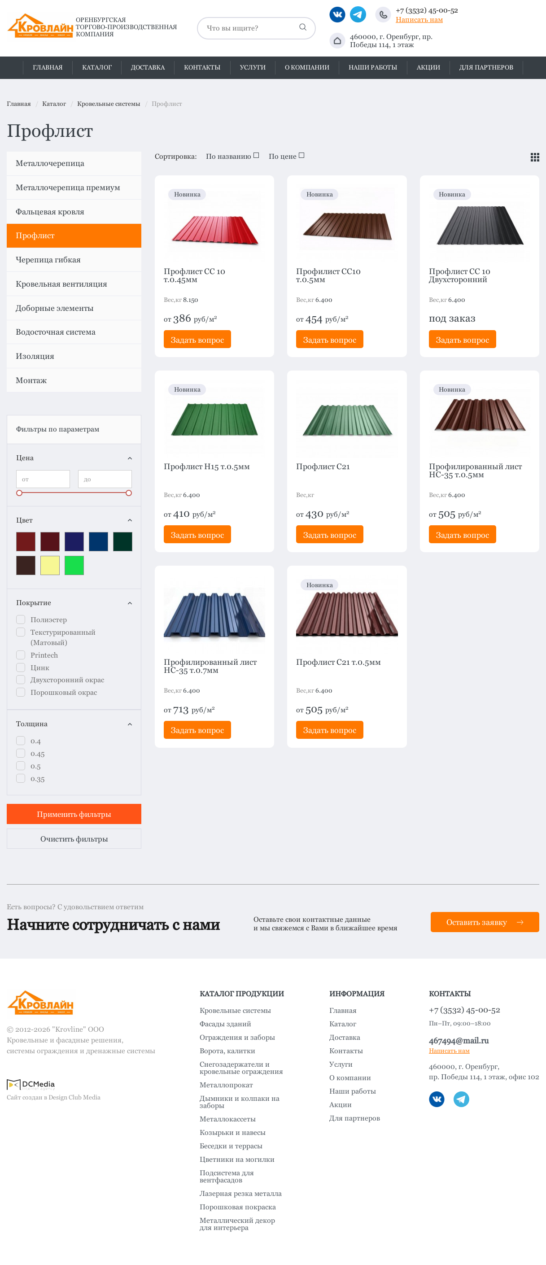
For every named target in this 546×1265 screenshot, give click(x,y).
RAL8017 (25, 565)
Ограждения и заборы (237, 1037)
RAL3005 (25, 541)
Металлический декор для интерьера (237, 1224)
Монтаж (31, 380)
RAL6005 (122, 541)
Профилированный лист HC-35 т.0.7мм (210, 666)
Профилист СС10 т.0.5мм (328, 275)
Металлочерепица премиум (68, 187)
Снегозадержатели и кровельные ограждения (241, 1068)
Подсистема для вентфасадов (227, 1176)
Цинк (40, 667)
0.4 (36, 741)
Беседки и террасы (231, 1146)
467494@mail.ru (459, 1040)
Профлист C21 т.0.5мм (338, 662)
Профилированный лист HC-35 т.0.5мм (475, 470)
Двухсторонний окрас (67, 680)
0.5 (35, 766)
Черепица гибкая (48, 259)
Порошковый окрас (64, 692)
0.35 (37, 778)
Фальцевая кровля (50, 211)
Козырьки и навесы (233, 1132)
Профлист (35, 235)
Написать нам (419, 20)
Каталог (97, 67)
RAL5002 (74, 541)
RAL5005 (98, 541)
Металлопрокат (226, 1085)
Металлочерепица (50, 163)
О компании (307, 67)
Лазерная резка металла (241, 1193)
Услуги (253, 67)
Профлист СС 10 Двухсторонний (459, 275)
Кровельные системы (235, 1010)
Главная (48, 67)
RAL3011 (50, 541)
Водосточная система (56, 331)
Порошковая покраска (238, 1207)
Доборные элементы (55, 308)
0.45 (37, 753)
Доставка (148, 67)
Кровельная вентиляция (61, 283)
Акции (428, 67)
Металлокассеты (228, 1119)
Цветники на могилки (237, 1159)
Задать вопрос (197, 340)
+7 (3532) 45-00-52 (427, 10)
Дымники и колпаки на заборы (240, 1102)
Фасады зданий (225, 1024)
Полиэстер (49, 619)
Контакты (202, 67)
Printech (44, 655)
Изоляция (35, 356)
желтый (50, 565)
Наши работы (373, 67)
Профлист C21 (323, 466)
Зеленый (74, 565)
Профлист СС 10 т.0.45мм (194, 275)
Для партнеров (486, 67)
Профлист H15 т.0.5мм (207, 466)
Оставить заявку (485, 922)
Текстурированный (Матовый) (63, 637)
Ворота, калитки (227, 1051)
